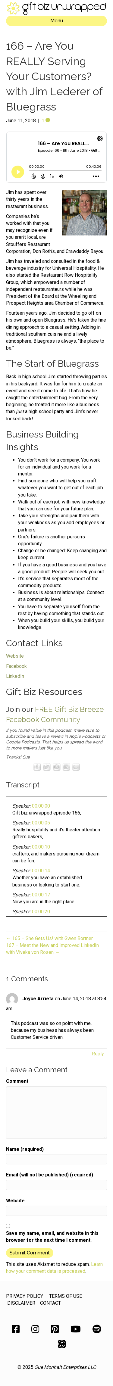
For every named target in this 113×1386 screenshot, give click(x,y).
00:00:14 (41, 871)
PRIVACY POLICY (24, 1296)
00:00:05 (41, 823)
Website (15, 656)
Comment (17, 1081)
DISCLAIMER (21, 1303)
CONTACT (50, 1303)
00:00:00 (41, 806)
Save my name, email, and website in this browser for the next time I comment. (52, 1236)
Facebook (16, 666)
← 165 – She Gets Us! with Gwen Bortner (49, 938)
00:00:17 (41, 895)
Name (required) (25, 1149)
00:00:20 (41, 911)
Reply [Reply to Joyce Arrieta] (98, 1054)
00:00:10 (41, 847)
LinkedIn (15, 676)
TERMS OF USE (65, 1296)
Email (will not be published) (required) (49, 1175)
